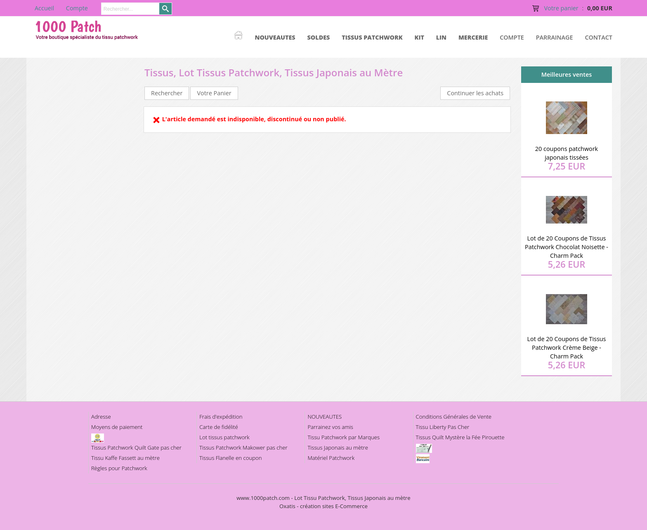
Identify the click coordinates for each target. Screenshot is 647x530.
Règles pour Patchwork (119, 468)
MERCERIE (473, 37)
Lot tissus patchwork (224, 437)
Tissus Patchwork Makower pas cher (243, 447)
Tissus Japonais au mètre (337, 447)
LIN (441, 37)
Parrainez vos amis (330, 427)
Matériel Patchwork (330, 458)
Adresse (101, 416)
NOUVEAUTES (275, 37)
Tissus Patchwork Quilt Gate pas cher (136, 447)
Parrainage (554, 37)
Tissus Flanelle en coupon (230, 458)
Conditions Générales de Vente (454, 416)
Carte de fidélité (218, 427)
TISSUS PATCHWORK (372, 37)
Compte (512, 37)
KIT (419, 37)
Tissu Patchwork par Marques (343, 437)
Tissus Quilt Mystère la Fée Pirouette (460, 437)
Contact (598, 37)
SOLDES (318, 37)
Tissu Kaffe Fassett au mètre (125, 458)
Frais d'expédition (220, 416)
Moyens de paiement (116, 427)
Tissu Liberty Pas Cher (443, 427)
